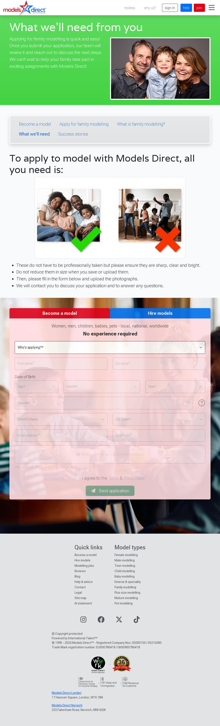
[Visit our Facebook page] (101, 621)
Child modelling (125, 571)
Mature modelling (126, 598)
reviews (129, 7)
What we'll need (34, 134)
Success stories (73, 134)
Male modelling (125, 560)
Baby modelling (124, 576)
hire (186, 7)
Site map (80, 598)
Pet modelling (124, 603)
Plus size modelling (127, 592)
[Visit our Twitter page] (119, 621)
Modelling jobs (84, 565)
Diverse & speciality (128, 582)
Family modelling (125, 587)
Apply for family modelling (84, 124)
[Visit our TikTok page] (136, 621)
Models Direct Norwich (67, 705)
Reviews (80, 571)
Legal (78, 592)
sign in (170, 7)
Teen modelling (125, 565)
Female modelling (126, 555)
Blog (77, 576)
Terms (113, 478)
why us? (150, 7)
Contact (80, 587)
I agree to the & (113, 478)
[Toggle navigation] (211, 8)
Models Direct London (66, 693)
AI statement (83, 603)
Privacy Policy (134, 478)
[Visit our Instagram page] (83, 621)
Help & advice (84, 582)
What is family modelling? (141, 124)
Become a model (35, 124)
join (199, 7)
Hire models (82, 560)
